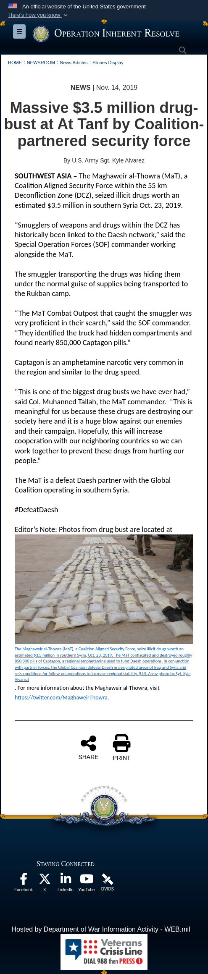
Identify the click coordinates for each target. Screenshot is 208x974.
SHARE (88, 747)
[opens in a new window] (23, 881)
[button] (38, 15)
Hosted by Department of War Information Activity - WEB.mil (100, 929)
